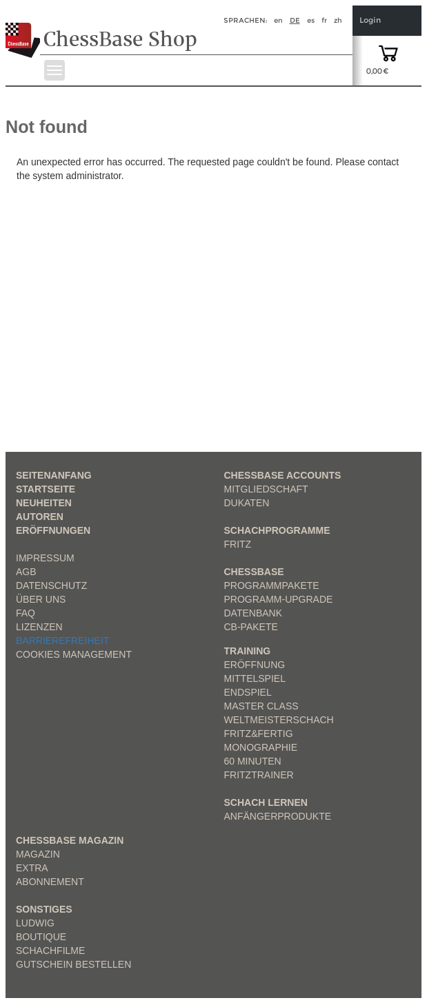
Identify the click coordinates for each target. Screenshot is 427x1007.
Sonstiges (44, 909)
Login (370, 20)
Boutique (41, 936)
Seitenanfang (54, 475)
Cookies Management (74, 654)
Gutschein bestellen (73, 964)
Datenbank (253, 613)
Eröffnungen (53, 530)
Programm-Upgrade (278, 599)
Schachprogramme (277, 530)
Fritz (238, 544)
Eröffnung (255, 664)
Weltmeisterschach (279, 719)
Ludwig (35, 922)
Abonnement (50, 881)
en (278, 20)
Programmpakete (271, 585)
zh (338, 20)
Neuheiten (44, 502)
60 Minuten (252, 761)
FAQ (25, 613)
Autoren (39, 516)
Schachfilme (50, 950)
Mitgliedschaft (266, 489)
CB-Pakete (251, 626)
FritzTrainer (259, 774)
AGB (26, 571)
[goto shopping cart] (388, 52)
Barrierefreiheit (62, 640)
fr (324, 20)
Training (247, 650)
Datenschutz (51, 585)
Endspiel (248, 692)
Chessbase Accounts (282, 475)
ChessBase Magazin (69, 840)
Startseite (45, 489)
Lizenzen (39, 626)
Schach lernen (266, 802)
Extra (32, 867)
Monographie (261, 747)
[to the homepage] (23, 29)
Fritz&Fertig (258, 733)
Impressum (45, 557)
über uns (41, 599)
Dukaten (247, 502)
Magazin (38, 854)
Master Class (261, 706)
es (311, 20)
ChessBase (254, 571)
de (295, 20)
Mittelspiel (255, 678)
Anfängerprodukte (278, 816)
